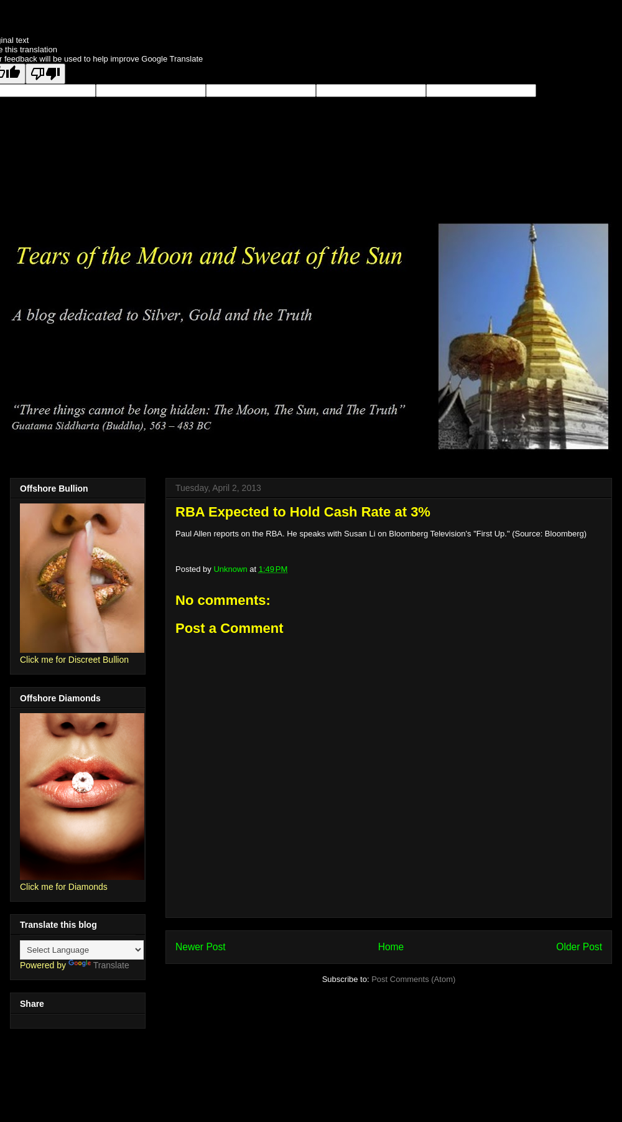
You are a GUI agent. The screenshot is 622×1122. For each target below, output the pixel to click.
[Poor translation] (45, 73)
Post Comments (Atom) (413, 979)
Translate (98, 965)
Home (391, 947)
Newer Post (200, 947)
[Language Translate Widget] (82, 950)
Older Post (579, 947)
